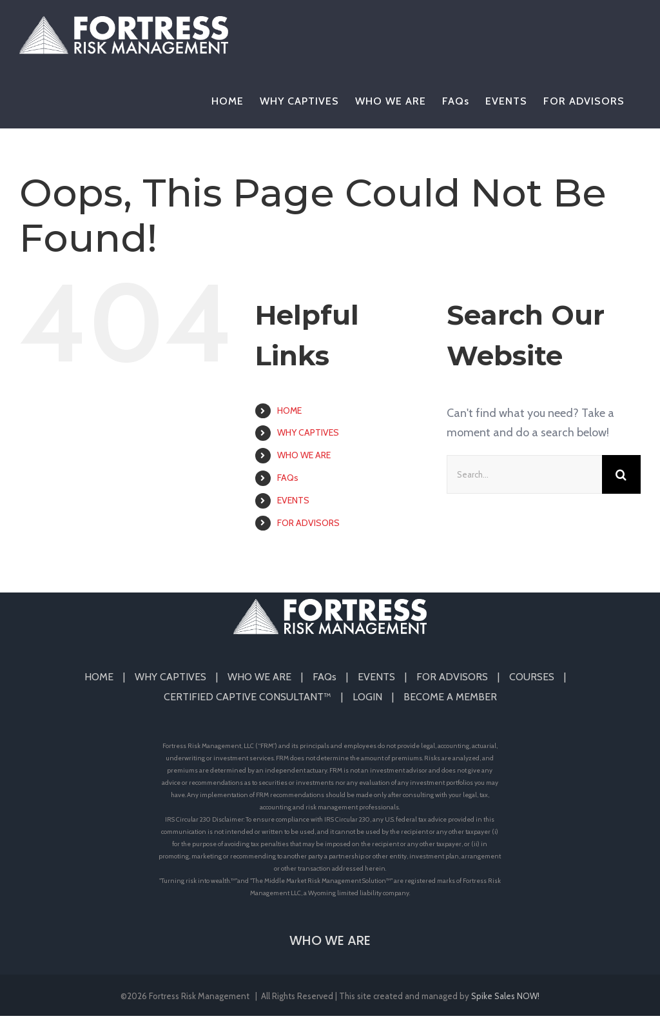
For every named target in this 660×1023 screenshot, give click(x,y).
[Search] (621, 474)
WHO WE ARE (304, 455)
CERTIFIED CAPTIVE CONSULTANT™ (247, 697)
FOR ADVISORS (308, 523)
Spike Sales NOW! (505, 996)
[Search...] (524, 474)
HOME (289, 410)
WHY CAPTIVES (308, 432)
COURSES (531, 677)
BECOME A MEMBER (450, 697)
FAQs (287, 477)
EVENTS (293, 500)
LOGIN (367, 697)
